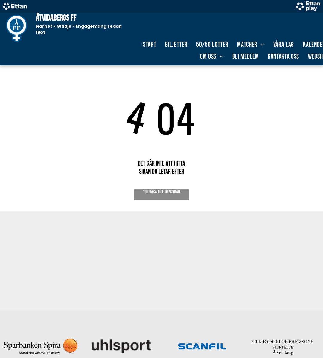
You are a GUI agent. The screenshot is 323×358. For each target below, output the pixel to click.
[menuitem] (149, 45)
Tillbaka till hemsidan (161, 192)
